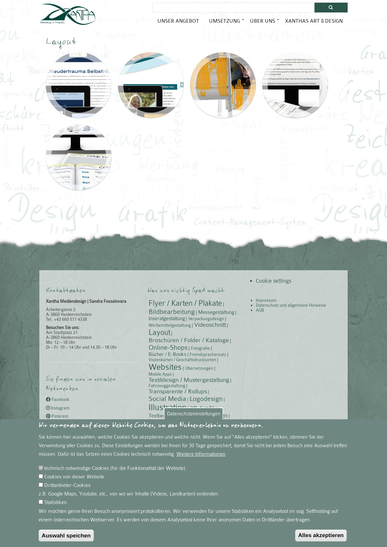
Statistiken (55, 513)
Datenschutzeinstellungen (193, 424)
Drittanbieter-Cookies (67, 496)
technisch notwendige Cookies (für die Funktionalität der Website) (114, 479)
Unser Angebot (178, 21)
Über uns (265, 23)
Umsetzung (227, 23)
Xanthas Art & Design (314, 21)
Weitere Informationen (200, 465)
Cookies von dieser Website (74, 487)
